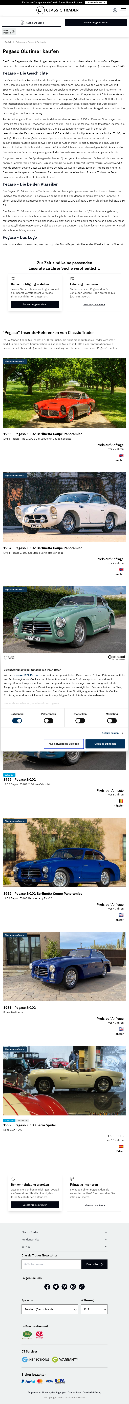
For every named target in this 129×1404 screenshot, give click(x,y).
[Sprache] (50, 1309)
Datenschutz (74, 1392)
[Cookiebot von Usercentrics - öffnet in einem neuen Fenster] (110, 657)
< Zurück (7, 42)
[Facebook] (47, 1287)
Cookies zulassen (105, 743)
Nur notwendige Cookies (64, 743)
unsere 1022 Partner (27, 675)
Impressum (34, 1392)
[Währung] (94, 1309)
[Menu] (115, 10)
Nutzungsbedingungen (54, 1392)
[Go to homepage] (57, 10)
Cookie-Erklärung (92, 1392)
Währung (87, 1300)
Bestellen (94, 1264)
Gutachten (9, 775)
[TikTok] (82, 1287)
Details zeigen (110, 733)
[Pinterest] (64, 1287)
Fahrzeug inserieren (94, 304)
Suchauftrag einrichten (96, 22)
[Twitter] (56, 1287)
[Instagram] (73, 1287)
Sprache (27, 1300)
